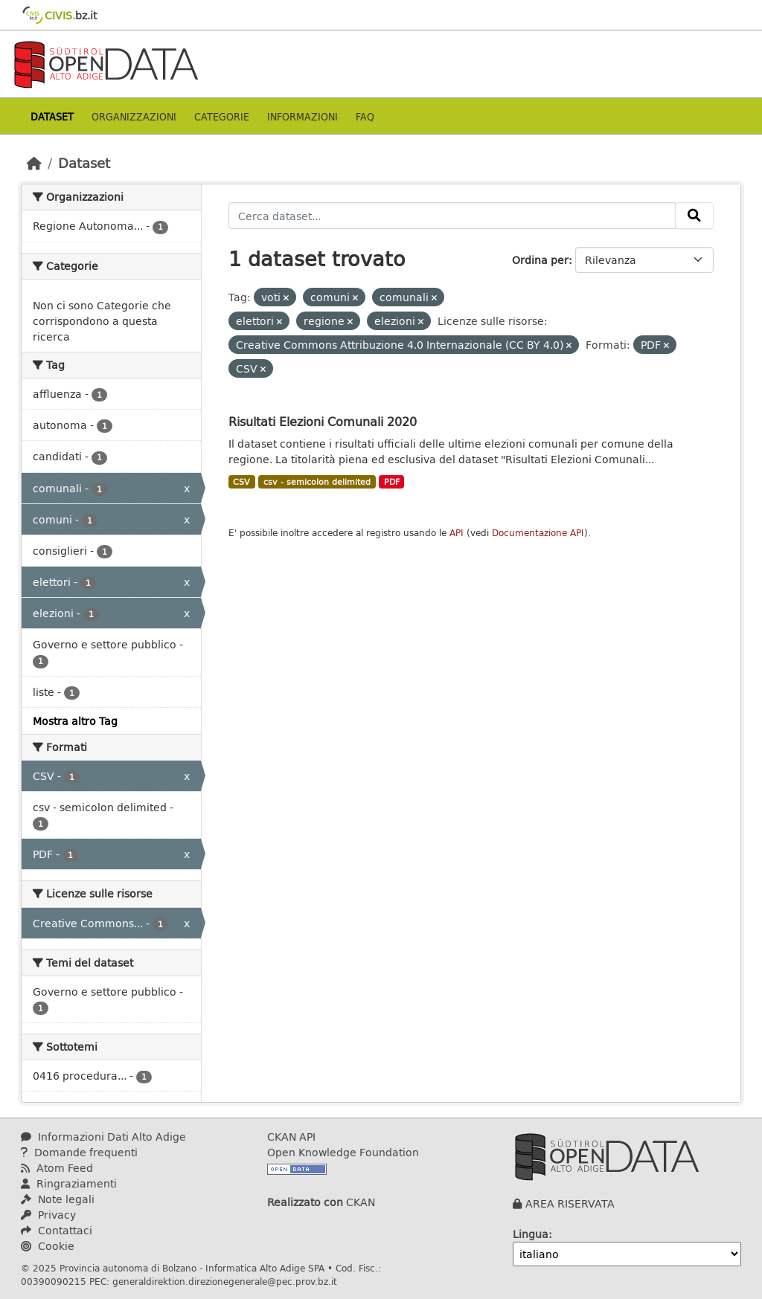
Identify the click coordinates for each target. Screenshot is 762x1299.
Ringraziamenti (69, 1183)
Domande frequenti (79, 1152)
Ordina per (540, 260)
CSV (241, 482)
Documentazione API (538, 533)
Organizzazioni (134, 116)
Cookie (47, 1246)
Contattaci (56, 1230)
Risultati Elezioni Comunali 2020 (322, 421)
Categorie (221, 116)
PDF (392, 482)
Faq (365, 116)
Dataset (52, 116)
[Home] (34, 163)
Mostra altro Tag (75, 721)
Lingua (530, 1234)
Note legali (58, 1199)
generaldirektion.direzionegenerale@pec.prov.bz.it (224, 1281)
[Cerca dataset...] (452, 215)
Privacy (48, 1214)
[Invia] (694, 215)
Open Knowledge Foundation (343, 1152)
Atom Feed (57, 1168)
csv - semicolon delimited (317, 482)
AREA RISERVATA (570, 1203)
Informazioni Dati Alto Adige (103, 1136)
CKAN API (291, 1136)
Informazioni (302, 116)
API (456, 533)
